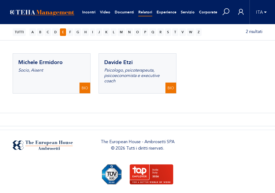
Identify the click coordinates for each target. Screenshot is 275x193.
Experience (166, 12)
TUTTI (19, 32)
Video (105, 12)
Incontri (89, 12)
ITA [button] (259, 12)
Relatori (145, 12)
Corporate (208, 12)
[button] (225, 12)
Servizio (188, 12)
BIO (85, 88)
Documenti (124, 12)
